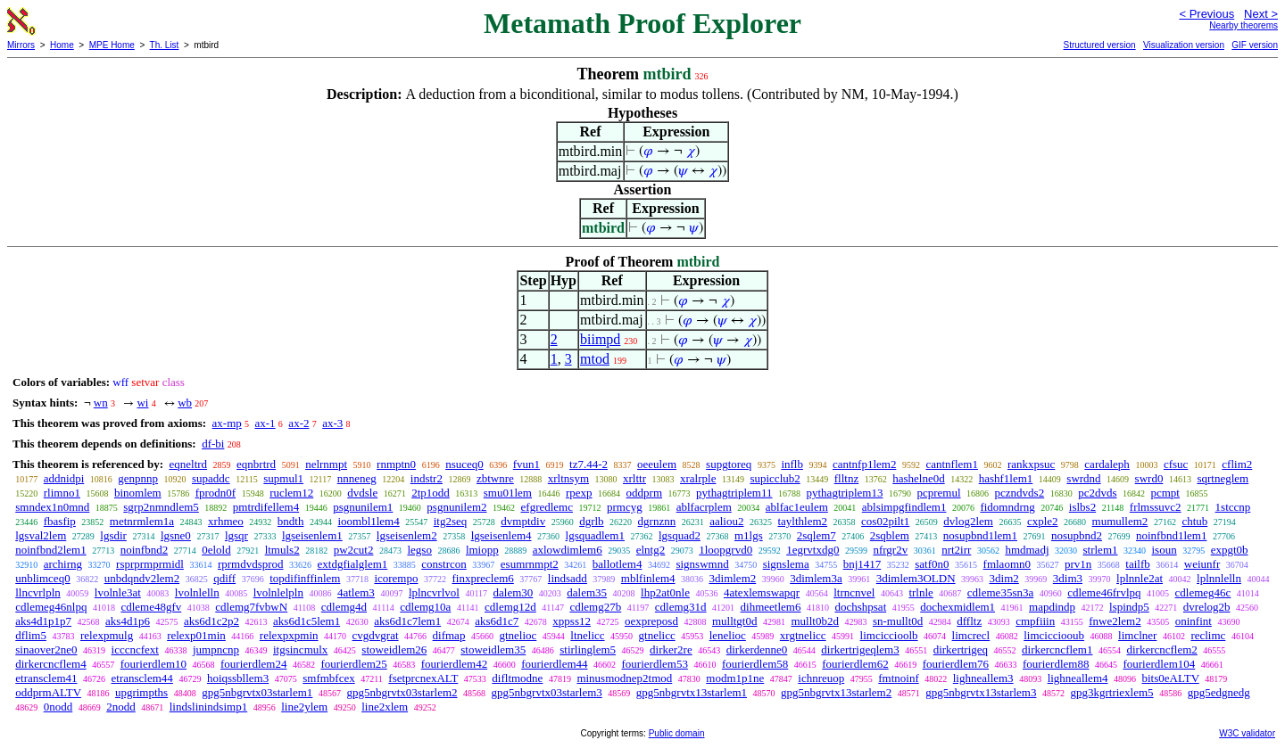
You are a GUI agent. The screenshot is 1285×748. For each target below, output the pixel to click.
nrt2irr (956, 549)
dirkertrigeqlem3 (860, 649)
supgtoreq (728, 464)
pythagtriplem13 (845, 492)
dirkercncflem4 (50, 663)
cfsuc (1176, 464)
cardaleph (1107, 464)
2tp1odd (430, 492)
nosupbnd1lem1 (980, 535)
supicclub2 (775, 478)
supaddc (211, 478)
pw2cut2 (354, 549)
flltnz (846, 478)
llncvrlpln (38, 592)
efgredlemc (547, 507)
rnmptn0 (396, 464)
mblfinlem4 (648, 578)
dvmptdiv (523, 521)
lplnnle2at (1139, 578)
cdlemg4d (344, 606)
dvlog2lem (968, 521)
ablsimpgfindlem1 (904, 507)
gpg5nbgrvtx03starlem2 (401, 692)
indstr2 (426, 478)
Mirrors (21, 45)
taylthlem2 (802, 521)
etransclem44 (142, 678)
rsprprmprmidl (150, 564)
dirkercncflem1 (1057, 649)
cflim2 (1237, 464)
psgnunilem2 (456, 507)
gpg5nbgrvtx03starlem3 (547, 692)
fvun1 (526, 464)
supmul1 (283, 478)
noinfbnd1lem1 (1171, 535)
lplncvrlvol (434, 592)
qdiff (224, 578)
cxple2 (1042, 521)
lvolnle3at (118, 592)
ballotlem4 (617, 564)
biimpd (600, 339)
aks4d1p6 (127, 621)
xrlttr (634, 478)
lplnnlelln (1219, 578)
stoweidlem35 (493, 649)
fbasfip (60, 521)
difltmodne (517, 678)
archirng (63, 564)
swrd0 (1149, 478)
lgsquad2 (680, 535)
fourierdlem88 (1056, 663)
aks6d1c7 (496, 621)
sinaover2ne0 (46, 649)
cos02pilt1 (885, 521)
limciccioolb (889, 635)
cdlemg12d (510, 606)
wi (142, 402)
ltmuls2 (282, 549)
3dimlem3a (816, 578)
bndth (291, 521)
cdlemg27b (595, 606)
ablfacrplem (704, 507)
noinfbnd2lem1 (50, 549)
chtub (1194, 521)
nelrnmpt (326, 464)
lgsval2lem (40, 535)
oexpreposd (651, 621)
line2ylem (304, 706)
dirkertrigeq (960, 649)
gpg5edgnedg (1219, 692)
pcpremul (938, 492)
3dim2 (1004, 578)
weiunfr (1202, 564)
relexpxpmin (289, 635)
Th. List (164, 45)
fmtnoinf (898, 678)
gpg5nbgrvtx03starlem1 (257, 692)
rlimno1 (62, 492)
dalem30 (513, 592)
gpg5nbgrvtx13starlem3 (980, 692)
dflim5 (30, 635)
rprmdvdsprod (251, 564)
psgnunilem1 (363, 507)
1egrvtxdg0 (812, 549)
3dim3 (1067, 578)
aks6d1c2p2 (211, 621)
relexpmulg (106, 635)
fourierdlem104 (1159, 663)
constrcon (444, 564)
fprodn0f (215, 492)
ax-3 (332, 423)
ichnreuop (821, 678)
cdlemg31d (681, 606)
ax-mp (227, 423)
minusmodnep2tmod (624, 678)
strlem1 (1100, 549)
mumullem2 (1120, 521)
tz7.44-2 (588, 464)
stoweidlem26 (394, 649)
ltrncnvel (854, 592)
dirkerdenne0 (757, 649)
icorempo (396, 578)
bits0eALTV (1170, 678)
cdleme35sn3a (1000, 592)
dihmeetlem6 (771, 606)
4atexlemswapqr (762, 592)
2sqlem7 (816, 535)
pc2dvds (1097, 492)
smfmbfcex (328, 678)
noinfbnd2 (144, 549)
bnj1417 (862, 564)
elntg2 (651, 549)
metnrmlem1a (142, 521)
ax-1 (265, 423)
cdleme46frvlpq (1103, 592)
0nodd (58, 706)
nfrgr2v (890, 549)
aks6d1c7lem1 (407, 621)
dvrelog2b (1207, 606)
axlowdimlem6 (567, 549)
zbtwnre (495, 478)
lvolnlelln (197, 592)
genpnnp (138, 478)
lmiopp (482, 549)
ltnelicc (587, 635)
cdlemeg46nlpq (51, 606)
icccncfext (135, 649)
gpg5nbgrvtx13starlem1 (691, 692)
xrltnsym (568, 478)
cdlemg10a (425, 606)
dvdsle (362, 492)
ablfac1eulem (797, 507)
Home (62, 45)
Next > (1261, 14)
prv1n (1078, 564)
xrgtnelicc (803, 635)
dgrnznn (657, 521)
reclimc (1207, 635)
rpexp (579, 492)
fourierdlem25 (353, 663)
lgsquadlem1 (595, 535)
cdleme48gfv (150, 606)
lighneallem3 (983, 678)
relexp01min (196, 635)
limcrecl (971, 635)
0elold (216, 549)
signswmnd (702, 564)
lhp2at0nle (665, 592)
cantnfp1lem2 (864, 464)
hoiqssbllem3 (238, 678)
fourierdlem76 (956, 663)
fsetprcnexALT (423, 678)
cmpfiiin (1035, 621)
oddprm (644, 492)
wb (185, 402)
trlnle (920, 592)
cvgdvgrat (375, 635)
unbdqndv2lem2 (142, 578)
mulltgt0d (735, 621)
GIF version (1254, 45)
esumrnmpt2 (530, 564)
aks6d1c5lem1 (306, 621)
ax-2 (298, 423)
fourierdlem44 (554, 663)
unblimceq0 (42, 578)
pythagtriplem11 (734, 492)
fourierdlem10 (153, 663)
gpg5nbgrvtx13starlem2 (836, 692)
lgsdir (113, 535)
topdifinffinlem (304, 578)
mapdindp (1052, 606)
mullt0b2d (814, 621)
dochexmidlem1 (957, 606)
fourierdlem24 (253, 663)
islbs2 (1082, 507)
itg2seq (451, 521)
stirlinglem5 (588, 649)
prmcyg (624, 507)
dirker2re (671, 649)
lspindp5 (1129, 606)
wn (101, 402)
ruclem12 (291, 492)
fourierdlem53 (655, 663)
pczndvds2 (1020, 492)
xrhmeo (226, 521)
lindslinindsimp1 (208, 706)
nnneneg (357, 478)
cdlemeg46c (1203, 592)
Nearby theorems (1243, 25)
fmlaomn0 (1007, 564)
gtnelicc (657, 635)
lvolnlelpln (278, 592)
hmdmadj (1027, 549)
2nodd (121, 706)
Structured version (1099, 45)
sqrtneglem (1222, 478)
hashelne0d (918, 478)
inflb (792, 464)
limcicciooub (1054, 635)
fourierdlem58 (755, 663)
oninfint (1193, 621)
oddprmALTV (48, 692)
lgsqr (236, 535)
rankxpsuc (1031, 464)
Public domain (677, 733)
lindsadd (567, 578)
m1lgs (748, 535)
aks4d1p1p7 (43, 621)
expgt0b (1229, 549)
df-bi (213, 443)
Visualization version (1183, 45)
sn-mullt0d (898, 621)
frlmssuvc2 (1155, 507)
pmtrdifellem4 (266, 507)
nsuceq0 (464, 464)
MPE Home (112, 45)
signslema (786, 564)
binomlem (138, 492)
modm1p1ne (735, 678)
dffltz (969, 621)
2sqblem (889, 535)
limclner (1137, 635)
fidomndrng (1007, 507)
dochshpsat (860, 606)
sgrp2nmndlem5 (161, 507)
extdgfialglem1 (353, 564)
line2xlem (384, 706)
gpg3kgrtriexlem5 (1111, 692)
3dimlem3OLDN (916, 578)
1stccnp (1233, 507)
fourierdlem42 (454, 663)
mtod (594, 358)
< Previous (1206, 14)
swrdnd (1083, 478)
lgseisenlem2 (407, 535)
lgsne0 (176, 535)
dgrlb (591, 521)
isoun (1164, 549)
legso (419, 549)
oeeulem (656, 464)
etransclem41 (46, 678)
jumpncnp (216, 649)
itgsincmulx (300, 649)
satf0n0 (932, 564)
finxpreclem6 (482, 578)
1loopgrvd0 (725, 549)
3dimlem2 (733, 578)
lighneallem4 (1078, 678)
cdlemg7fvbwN (251, 606)
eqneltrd (188, 464)
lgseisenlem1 (312, 535)
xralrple (698, 478)
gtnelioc (517, 635)
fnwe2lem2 (1114, 621)
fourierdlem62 (855, 663)
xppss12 (571, 621)
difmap (449, 635)
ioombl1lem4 (368, 521)
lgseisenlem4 (501, 535)
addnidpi (64, 478)
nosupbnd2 (1076, 535)
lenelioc (727, 635)
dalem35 (587, 592)
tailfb (1137, 564)
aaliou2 (726, 521)
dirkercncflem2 (1161, 649)
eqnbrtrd (256, 464)
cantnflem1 (951, 464)
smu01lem (508, 492)
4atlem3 (356, 592)
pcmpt (1165, 492)
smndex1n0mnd (52, 507)
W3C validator (1247, 733)
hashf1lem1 (1006, 478)
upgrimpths (141, 692)
